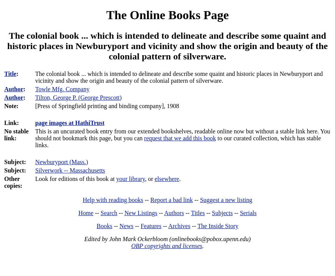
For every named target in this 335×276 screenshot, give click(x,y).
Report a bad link (171, 200)
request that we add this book (180, 138)
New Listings (140, 213)
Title (10, 74)
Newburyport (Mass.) (61, 162)
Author (13, 89)
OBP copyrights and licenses (166, 246)
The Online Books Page (167, 15)
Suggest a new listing (226, 200)
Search (109, 213)
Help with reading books (113, 200)
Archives (179, 226)
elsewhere (167, 179)
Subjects (222, 213)
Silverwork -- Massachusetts (70, 170)
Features (150, 226)
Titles (198, 213)
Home (85, 213)
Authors (174, 213)
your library (130, 179)
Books (104, 226)
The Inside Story (218, 226)
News (126, 226)
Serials (248, 213)
